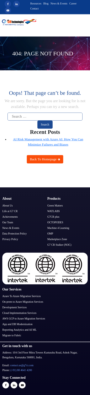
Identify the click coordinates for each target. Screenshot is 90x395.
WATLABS (53, 211)
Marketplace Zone (57, 239)
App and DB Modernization (17, 324)
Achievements (10, 216)
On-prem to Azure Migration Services (22, 301)
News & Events (58, 3)
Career (73, 3)
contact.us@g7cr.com (22, 365)
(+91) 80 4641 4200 (21, 370)
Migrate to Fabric (11, 335)
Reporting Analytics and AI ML (19, 329)
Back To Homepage (45, 159)
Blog (46, 3)
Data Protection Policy (14, 233)
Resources (35, 3)
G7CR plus (53, 216)
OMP (50, 233)
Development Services (14, 307)
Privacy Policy (10, 239)
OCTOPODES (55, 222)
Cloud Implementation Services (19, 313)
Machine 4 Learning (58, 228)
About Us (7, 205)
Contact (34, 8)
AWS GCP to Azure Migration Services (23, 318)
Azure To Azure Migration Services (21, 296)
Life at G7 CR (10, 211)
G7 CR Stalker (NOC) (59, 244)
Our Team (7, 222)
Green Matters (55, 205)
